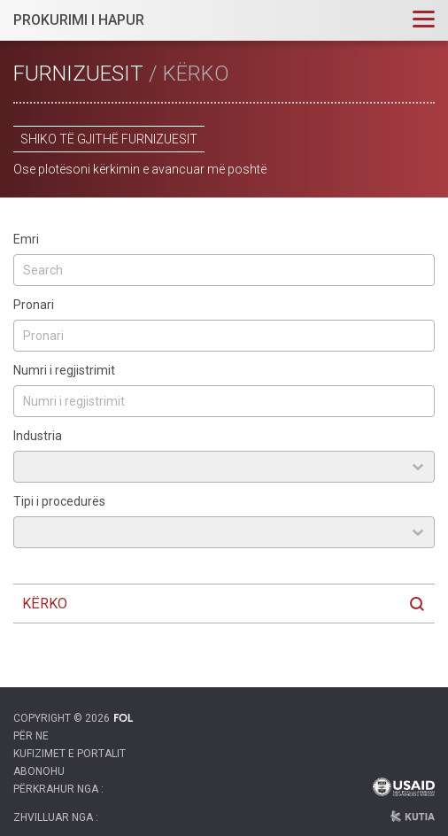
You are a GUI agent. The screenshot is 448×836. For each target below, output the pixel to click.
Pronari (33, 304)
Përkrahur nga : (58, 789)
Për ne (31, 736)
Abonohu (39, 771)
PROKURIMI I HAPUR (78, 20)
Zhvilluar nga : (55, 817)
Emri (26, 239)
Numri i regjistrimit (64, 370)
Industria (37, 436)
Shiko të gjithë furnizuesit (108, 139)
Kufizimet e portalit (69, 753)
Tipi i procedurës (59, 501)
